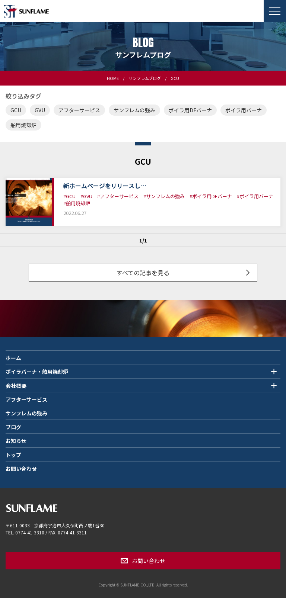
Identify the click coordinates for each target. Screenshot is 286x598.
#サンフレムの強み (164, 196)
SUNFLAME (26, 11)
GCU (15, 110)
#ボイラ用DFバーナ (211, 196)
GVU (40, 110)
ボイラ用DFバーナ (190, 110)
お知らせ (16, 440)
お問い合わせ (21, 468)
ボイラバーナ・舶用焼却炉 (37, 371)
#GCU (69, 196)
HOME (113, 78)
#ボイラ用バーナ (255, 196)
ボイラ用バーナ (243, 110)
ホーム (13, 357)
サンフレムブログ (144, 78)
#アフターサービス (118, 196)
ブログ (13, 427)
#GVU (86, 196)
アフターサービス (79, 110)
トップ (13, 455)
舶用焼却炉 (23, 125)
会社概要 (16, 385)
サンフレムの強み (134, 110)
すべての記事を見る (143, 272)
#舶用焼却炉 (76, 203)
